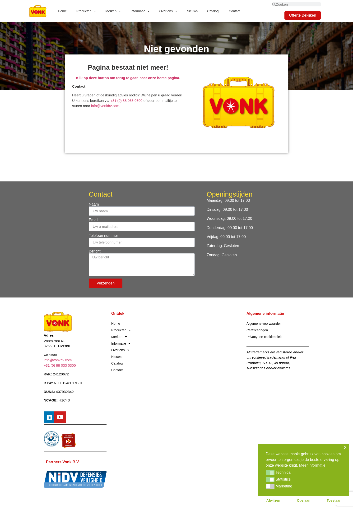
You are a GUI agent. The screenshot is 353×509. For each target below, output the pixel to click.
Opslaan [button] (304, 500)
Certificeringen (257, 330)
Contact (234, 11)
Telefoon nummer (103, 236)
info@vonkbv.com (105, 106)
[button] (270, 472)
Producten (86, 11)
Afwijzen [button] (273, 500)
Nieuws (192, 11)
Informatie (140, 11)
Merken (113, 11)
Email (93, 220)
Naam (94, 204)
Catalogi (213, 11)
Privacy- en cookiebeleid (264, 337)
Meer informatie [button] (312, 465)
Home (62, 11)
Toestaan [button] (334, 500)
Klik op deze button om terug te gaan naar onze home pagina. (128, 78)
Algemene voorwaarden (264, 323)
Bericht (95, 251)
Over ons (168, 11)
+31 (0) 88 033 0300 (127, 101)
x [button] (345, 447)
